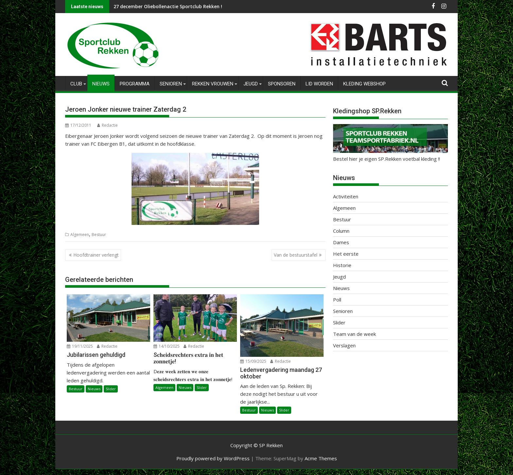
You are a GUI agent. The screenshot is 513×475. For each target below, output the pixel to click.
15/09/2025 (253, 361)
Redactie (107, 125)
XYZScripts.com (289, 471)
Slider (111, 388)
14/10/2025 (166, 346)
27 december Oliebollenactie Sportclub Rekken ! (168, 6)
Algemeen (79, 234)
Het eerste (346, 253)
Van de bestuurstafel (295, 255)
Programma (135, 84)
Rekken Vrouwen (212, 84)
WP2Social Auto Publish (230, 471)
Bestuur (99, 234)
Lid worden (319, 84)
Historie (342, 265)
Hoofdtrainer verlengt (96, 255)
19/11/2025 (80, 346)
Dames (341, 242)
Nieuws (101, 84)
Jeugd (250, 84)
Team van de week (354, 334)
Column (341, 231)
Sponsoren (281, 84)
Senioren (171, 84)
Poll (337, 299)
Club (76, 84)
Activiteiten (345, 196)
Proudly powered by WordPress (213, 458)
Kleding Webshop (364, 84)
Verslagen (344, 345)
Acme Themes (321, 458)
